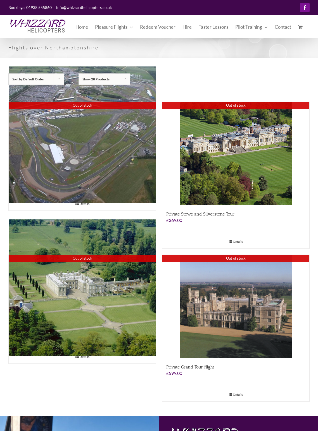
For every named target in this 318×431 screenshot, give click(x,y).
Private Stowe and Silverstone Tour (200, 216)
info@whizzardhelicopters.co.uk (84, 7)
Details (84, 206)
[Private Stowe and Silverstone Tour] (235, 155)
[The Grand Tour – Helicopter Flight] (82, 289)
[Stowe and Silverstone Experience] (82, 136)
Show (96, 81)
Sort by (28, 81)
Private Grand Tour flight (190, 369)
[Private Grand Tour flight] (235, 308)
